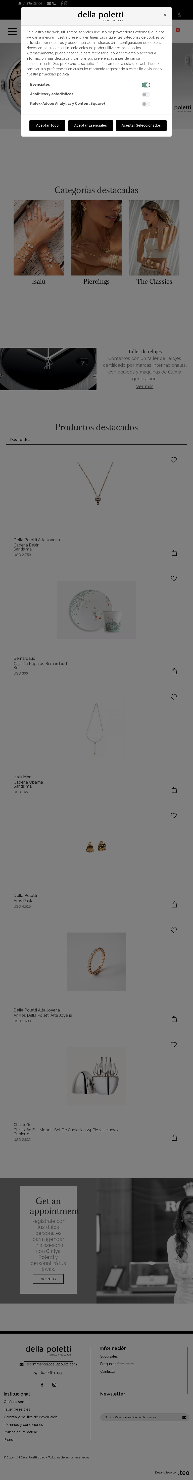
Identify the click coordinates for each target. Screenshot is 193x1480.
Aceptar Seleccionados (141, 125)
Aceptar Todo (47, 125)
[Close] (165, 15)
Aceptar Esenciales (90, 125)
